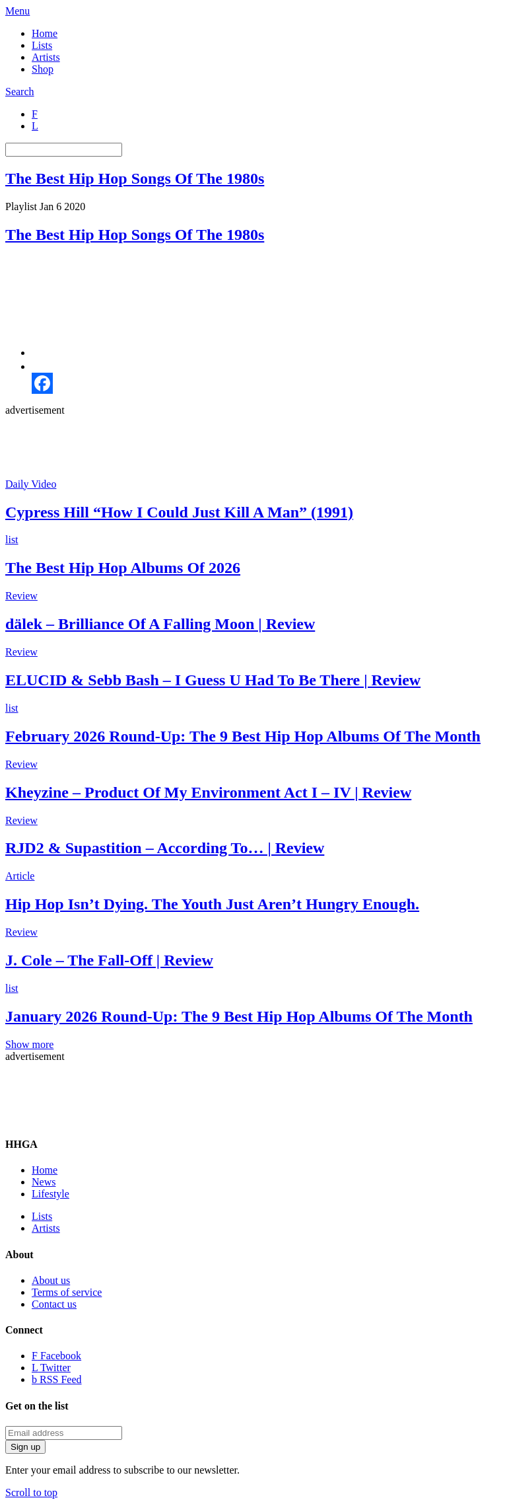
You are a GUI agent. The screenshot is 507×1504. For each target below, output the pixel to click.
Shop (42, 69)
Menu (17, 11)
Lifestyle (50, 1193)
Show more (29, 1044)
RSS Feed (57, 1379)
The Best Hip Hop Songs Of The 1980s (134, 178)
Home (44, 33)
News (43, 1181)
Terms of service (67, 1292)
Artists (46, 57)
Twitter (51, 1367)
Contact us (54, 1304)
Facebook (56, 1355)
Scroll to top (31, 1492)
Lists (42, 45)
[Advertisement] (245, 446)
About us (51, 1280)
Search (19, 91)
